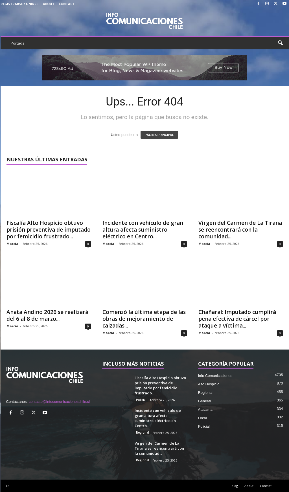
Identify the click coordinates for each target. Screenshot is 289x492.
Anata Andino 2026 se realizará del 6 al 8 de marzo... (47, 315)
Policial (141, 400)
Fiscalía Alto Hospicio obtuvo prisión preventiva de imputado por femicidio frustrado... (48, 229)
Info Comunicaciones (215, 376)
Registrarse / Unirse (19, 4)
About (48, 4)
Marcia (12, 243)
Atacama (205, 409)
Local (202, 418)
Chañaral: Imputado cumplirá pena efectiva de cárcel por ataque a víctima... (237, 318)
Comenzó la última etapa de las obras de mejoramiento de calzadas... (144, 318)
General (204, 401)
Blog (234, 486)
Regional (142, 432)
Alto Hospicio (209, 384)
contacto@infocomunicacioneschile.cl (59, 401)
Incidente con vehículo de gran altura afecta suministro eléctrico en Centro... (142, 229)
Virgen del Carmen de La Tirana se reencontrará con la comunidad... (240, 229)
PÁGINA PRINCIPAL (159, 135)
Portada (18, 43)
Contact (67, 4)
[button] (280, 43)
